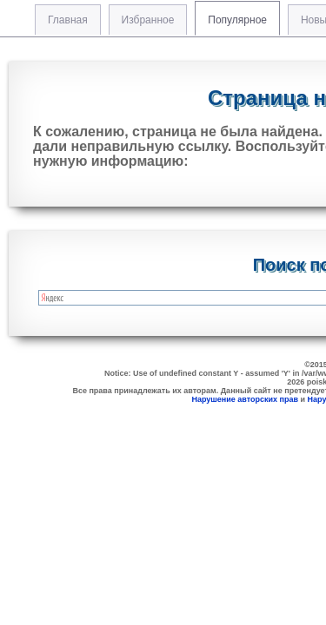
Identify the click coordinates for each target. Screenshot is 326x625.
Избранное (148, 20)
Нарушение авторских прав (244, 399)
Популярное (237, 20)
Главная (68, 20)
